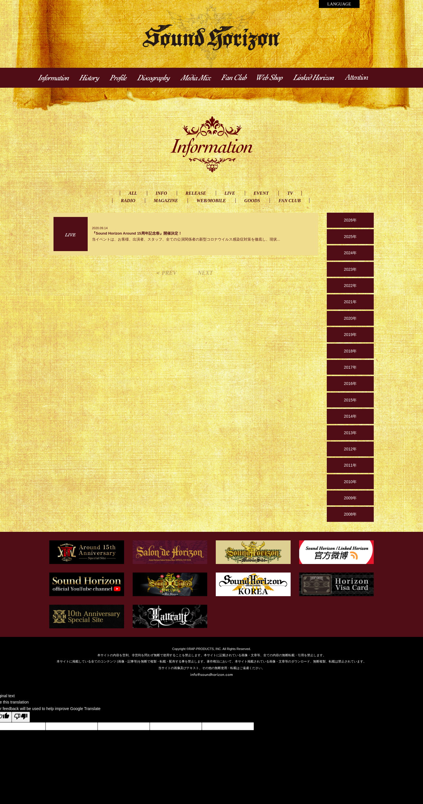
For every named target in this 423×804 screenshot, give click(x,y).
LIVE (230, 193)
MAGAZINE (166, 200)
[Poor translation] (21, 717)
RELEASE (196, 193)
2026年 (350, 220)
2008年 (350, 514)
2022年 (350, 285)
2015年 (350, 400)
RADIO (128, 200)
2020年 (350, 318)
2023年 (350, 269)
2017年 (350, 367)
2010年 (350, 481)
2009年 (350, 498)
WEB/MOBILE (211, 200)
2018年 (350, 351)
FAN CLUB (289, 200)
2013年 (350, 432)
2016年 (350, 383)
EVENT (261, 193)
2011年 (350, 465)
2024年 (350, 253)
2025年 (350, 236)
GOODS (252, 200)
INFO (161, 193)
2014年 (350, 416)
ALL (133, 193)
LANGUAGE (339, 4)
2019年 (350, 334)
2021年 (350, 302)
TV (290, 193)
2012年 (350, 449)
